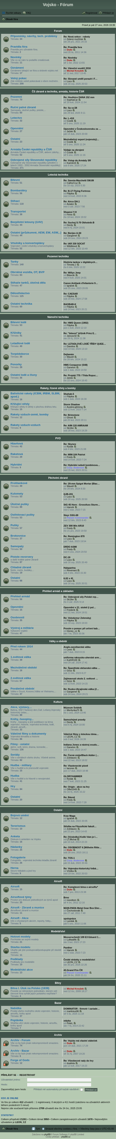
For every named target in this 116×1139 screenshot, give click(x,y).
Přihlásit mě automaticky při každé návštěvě (58, 1089)
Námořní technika (58, 317)
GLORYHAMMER (73, 776)
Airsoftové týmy (21, 897)
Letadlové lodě (20, 343)
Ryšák (70, 446)
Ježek (70, 131)
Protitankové (19, 483)
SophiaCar (72, 100)
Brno (66, 897)
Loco (69, 81)
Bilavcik (71, 275)
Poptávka (17, 1020)
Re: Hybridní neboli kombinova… (82, 465)
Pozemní (16, 96)
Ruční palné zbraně (23, 107)
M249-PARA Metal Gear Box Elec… (83, 908)
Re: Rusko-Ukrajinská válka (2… (81, 689)
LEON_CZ (72, 736)
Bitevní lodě (18, 322)
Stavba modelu (20, 947)
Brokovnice (18, 535)
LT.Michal (71, 839)
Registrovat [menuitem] (91, 13)
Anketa (15, 836)
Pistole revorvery (22, 556)
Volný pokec (19, 78)
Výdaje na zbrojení (74, 150)
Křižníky (16, 332)
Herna (14, 868)
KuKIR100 (72, 660)
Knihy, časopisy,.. (22, 719)
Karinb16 (71, 163)
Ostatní (15, 138)
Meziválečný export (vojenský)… (81, 139)
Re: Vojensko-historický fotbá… (81, 868)
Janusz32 (72, 336)
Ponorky (16, 364)
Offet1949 (72, 789)
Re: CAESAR (71, 293)
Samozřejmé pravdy (74, 719)
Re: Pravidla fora (73, 47)
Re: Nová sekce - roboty (77, 36)
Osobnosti (17, 617)
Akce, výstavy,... (21, 707)
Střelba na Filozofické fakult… (80, 826)
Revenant (72, 570)
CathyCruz (72, 183)
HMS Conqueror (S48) (76, 365)
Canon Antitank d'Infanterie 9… (81, 283)
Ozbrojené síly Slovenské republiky (34, 159)
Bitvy (58, 983)
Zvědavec (72, 757)
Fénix (69, 214)
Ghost (70, 417)
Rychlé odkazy (13, 13)
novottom (71, 900)
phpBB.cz (65, 1137)
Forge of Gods (20, 1060)
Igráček (70, 285)
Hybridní (16, 464)
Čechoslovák (73, 910)
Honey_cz (72, 631)
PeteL (70, 1023)
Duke (69, 49)
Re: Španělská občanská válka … (82, 668)
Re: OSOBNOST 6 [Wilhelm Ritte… (82, 847)
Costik (70, 121)
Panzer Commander (77, 517)
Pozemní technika (58, 256)
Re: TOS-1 (69, 858)
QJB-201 (68, 494)
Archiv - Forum (20, 1040)
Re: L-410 (69, 118)
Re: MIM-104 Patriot (74, 454)
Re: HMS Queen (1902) (76, 322)
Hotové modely (21, 936)
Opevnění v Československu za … (82, 129)
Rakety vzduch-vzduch (25, 425)
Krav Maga (69, 816)
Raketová (17, 454)
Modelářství (58, 931)
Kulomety (17, 493)
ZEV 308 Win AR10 (74, 525)
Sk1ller (70, 428)
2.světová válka (21, 678)
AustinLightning (75, 407)
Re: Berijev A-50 (72, 233)
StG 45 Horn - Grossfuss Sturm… (82, 504)
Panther (68, 947)
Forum (58, 30)
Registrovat (27, 1075)
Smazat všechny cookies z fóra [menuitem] (61, 1128)
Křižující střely (20, 403)
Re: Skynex (70, 444)
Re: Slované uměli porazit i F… (80, 78)
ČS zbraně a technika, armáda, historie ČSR (58, 91)
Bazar (58, 1003)
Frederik (71, 610)
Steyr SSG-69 (71, 515)
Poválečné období (22, 688)
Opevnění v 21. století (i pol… (80, 607)
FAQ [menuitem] (28, 13)
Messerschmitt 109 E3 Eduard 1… (82, 937)
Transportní (18, 211)
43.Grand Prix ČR (73, 970)
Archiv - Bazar (20, 1050)
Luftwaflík (71, 939)
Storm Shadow (72, 404)
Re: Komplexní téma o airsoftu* (81, 887)
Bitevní (15, 179)
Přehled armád (20, 596)
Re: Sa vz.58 (70, 108)
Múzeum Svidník (73, 707)
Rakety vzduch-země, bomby (29, 414)
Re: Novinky (70, 57)
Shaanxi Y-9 (70, 212)
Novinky (16, 57)
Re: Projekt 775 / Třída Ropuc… (81, 375)
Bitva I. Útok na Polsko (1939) (30, 988)
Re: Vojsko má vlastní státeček (80, 1040)
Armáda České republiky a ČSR (31, 149)
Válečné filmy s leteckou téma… (81, 734)
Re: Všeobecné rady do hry (78, 1060)
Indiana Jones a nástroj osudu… (81, 744)
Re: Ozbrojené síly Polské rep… (81, 597)
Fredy (70, 457)
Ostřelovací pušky (23, 514)
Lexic (69, 649)
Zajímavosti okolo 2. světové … (81, 678)
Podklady (17, 959)
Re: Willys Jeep (72, 272)
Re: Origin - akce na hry (76, 787)
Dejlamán (69, 354)
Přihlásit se (8, 1075)
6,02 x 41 (68, 578)
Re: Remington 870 (74, 536)
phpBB (47, 1134)
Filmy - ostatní (20, 744)
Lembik (70, 921)
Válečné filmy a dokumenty (28, 733)
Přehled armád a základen (58, 591)
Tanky (14, 261)
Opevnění (17, 128)
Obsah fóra (12, 1128)
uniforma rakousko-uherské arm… (82, 657)
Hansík (70, 507)
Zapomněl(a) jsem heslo (13, 1089)
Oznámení (17, 67)
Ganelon (71, 367)
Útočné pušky (20, 504)
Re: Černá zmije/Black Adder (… (81, 755)
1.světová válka (21, 657)
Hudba (15, 775)
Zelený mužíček (75, 39)
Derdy (70, 225)
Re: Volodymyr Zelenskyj (77, 618)
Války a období (58, 641)
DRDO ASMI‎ (70, 546)
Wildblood (72, 246)
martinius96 (73, 1011)
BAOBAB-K (70, 304)
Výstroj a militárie (22, 628)
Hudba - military (21, 765)
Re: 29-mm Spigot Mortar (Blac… (82, 483)
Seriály (15, 754)
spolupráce (70, 918)
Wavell (70, 357)
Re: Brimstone (71, 415)
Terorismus (18, 825)
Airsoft (58, 881)
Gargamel (72, 235)
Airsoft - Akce (19, 918)
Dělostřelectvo (20, 293)
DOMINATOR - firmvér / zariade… (82, 1008)
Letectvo (16, 117)
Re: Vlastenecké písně (76, 765)
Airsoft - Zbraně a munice (27, 907)
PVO (58, 438)
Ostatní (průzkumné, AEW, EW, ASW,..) (36, 232)
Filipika (70, 193)
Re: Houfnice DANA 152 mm (79, 97)
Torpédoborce (20, 353)
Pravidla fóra (19, 46)
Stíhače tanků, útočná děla (28, 282)
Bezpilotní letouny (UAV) (27, 222)
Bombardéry (19, 190)
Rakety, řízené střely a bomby (58, 388)
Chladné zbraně (21, 567)
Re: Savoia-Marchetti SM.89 (79, 180)
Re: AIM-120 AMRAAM (76, 425)
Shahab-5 (69, 394)
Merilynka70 (73, 710)
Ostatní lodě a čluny (24, 374)
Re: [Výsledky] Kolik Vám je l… (80, 837)
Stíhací (15, 201)
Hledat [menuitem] (112, 19)
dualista (71, 1063)
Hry (13, 786)
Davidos (71, 346)
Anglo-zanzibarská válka (77, 647)
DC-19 (67, 557)
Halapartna (70, 568)
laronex (70, 768)
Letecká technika (58, 174)
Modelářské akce (22, 969)
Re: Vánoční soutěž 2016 (77, 68)
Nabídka (16, 1008)
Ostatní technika (21, 303)
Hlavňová (17, 443)
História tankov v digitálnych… (80, 262)
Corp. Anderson (75, 467)
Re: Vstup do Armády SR (77, 160)
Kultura (58, 701)
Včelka (70, 871)
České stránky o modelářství (79, 959)
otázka (67, 1020)
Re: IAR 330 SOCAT (74, 243)
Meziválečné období (24, 667)
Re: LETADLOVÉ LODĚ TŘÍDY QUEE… (85, 344)
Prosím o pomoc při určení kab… (82, 628)
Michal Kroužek (75, 70)
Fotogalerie (18, 857)
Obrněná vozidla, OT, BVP (27, 272)
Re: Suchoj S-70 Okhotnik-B (79, 222)
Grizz (69, 670)
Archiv (58, 1035)
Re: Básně (69, 797)
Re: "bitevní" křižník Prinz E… (80, 333)
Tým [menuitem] (38, 1128)
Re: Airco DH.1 (72, 201)
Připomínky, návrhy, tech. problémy (34, 36)
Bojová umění (20, 815)
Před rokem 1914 (22, 646)
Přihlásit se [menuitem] (108, 13)
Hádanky (16, 846)
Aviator (70, 204)
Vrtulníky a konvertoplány (27, 243)
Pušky (15, 525)
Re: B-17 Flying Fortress (77, 191)
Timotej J (71, 264)
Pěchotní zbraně (58, 477)
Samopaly (17, 546)
